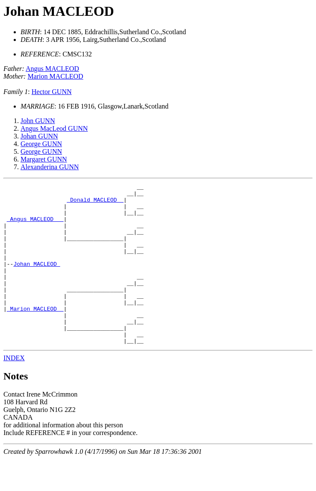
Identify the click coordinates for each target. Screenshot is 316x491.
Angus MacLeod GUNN (54, 128)
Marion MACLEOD (55, 76)
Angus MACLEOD (52, 68)
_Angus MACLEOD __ (35, 226)
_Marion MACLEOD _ (35, 334)
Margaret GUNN (44, 159)
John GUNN (38, 120)
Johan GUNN (39, 136)
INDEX (14, 390)
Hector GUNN (52, 91)
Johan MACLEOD (58, 11)
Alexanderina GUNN (50, 167)
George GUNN (41, 143)
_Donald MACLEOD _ (95, 203)
